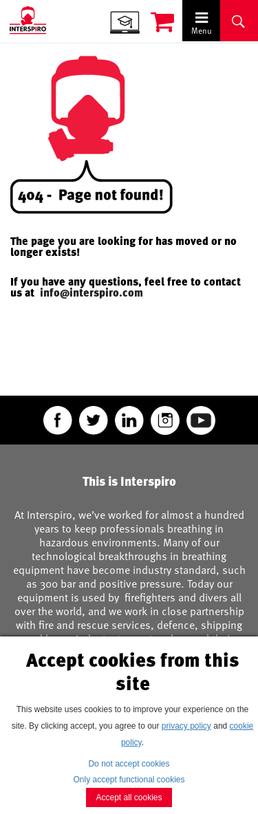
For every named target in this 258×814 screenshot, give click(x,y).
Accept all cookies (129, 797)
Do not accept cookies (128, 764)
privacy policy (186, 726)
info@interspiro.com (93, 292)
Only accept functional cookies (128, 779)
